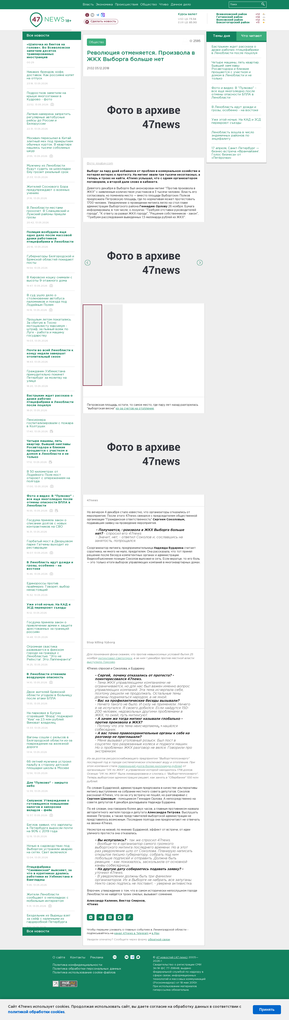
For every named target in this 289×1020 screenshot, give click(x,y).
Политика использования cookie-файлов (84, 972)
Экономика (104, 4)
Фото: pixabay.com (100, 163)
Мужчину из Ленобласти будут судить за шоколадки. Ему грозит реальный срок (51, 171)
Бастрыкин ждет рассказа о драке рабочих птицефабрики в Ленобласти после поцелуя (235, 49)
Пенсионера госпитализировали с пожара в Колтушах (51, 426)
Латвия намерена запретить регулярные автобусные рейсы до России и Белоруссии (51, 122)
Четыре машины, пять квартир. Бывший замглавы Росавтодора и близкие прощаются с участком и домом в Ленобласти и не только (235, 70)
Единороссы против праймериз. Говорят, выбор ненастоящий (51, 589)
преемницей (127, 766)
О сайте (59, 957)
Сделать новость (103, 21)
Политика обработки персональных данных (87, 968)
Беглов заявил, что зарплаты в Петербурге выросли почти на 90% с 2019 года (51, 831)
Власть (88, 4)
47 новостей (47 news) (172, 957)
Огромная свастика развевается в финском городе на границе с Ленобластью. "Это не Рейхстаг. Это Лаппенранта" (51, 655)
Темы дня (221, 36)
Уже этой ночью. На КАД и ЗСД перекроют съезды (236, 121)
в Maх (155, 933)
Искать (263, 4)
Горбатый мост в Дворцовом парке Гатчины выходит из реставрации (51, 547)
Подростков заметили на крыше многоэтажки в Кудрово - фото (51, 99)
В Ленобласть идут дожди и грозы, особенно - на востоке (235, 109)
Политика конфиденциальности (77, 965)
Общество (148, 4)
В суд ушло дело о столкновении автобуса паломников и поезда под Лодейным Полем (51, 303)
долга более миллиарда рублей (159, 766)
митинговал (107, 658)
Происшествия (126, 4)
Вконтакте (115, 957)
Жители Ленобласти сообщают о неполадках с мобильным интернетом (51, 900)
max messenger (103, 15)
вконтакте (92, 15)
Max (138, 957)
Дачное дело (181, 4)
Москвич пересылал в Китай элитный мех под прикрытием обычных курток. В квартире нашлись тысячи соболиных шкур (51, 147)
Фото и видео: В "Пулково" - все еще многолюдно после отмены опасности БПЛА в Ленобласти (234, 93)
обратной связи (159, 940)
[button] (91, 917)
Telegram (132, 957)
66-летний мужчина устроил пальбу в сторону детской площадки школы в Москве (51, 767)
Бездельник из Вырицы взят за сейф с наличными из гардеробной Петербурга (51, 921)
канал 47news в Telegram (131, 933)
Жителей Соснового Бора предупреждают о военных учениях (51, 192)
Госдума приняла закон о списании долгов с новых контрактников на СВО (51, 526)
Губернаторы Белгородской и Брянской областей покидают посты (51, 262)
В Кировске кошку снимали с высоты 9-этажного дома (51, 282)
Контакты (77, 957)
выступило (95, 662)
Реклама (96, 957)
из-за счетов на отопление (135, 408)
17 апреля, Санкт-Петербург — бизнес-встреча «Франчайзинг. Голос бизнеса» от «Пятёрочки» (235, 153)
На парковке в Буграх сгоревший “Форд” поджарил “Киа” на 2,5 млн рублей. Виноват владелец (51, 721)
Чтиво (164, 4)
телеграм (98, 15)
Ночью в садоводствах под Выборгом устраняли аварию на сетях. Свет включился (51, 852)
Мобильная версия (87, 15)
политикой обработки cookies (36, 1012)
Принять (267, 1010)
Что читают (251, 36)
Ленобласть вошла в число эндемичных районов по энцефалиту (233, 135)
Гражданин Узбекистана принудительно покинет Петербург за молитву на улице (51, 379)
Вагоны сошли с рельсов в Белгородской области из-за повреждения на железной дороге (51, 745)
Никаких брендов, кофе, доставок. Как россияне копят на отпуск (51, 78)
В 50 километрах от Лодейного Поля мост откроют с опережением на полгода (51, 479)
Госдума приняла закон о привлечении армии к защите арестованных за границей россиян (51, 630)
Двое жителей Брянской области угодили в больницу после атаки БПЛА (51, 698)
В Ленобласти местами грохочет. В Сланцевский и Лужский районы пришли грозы (51, 215)
